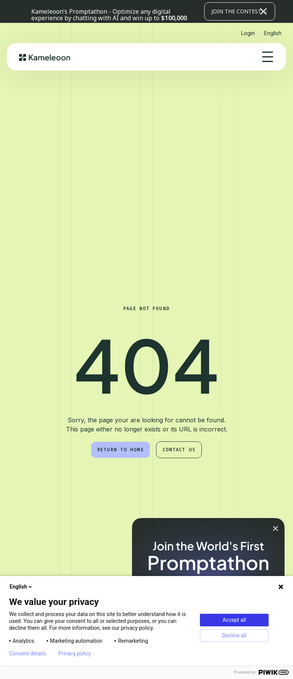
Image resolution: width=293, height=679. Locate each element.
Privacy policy (74, 653)
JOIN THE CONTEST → (239, 11)
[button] (233, 11)
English (21, 587)
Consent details (27, 653)
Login (248, 33)
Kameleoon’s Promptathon (70, 11)
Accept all (234, 620)
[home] (45, 56)
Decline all (234, 635)
